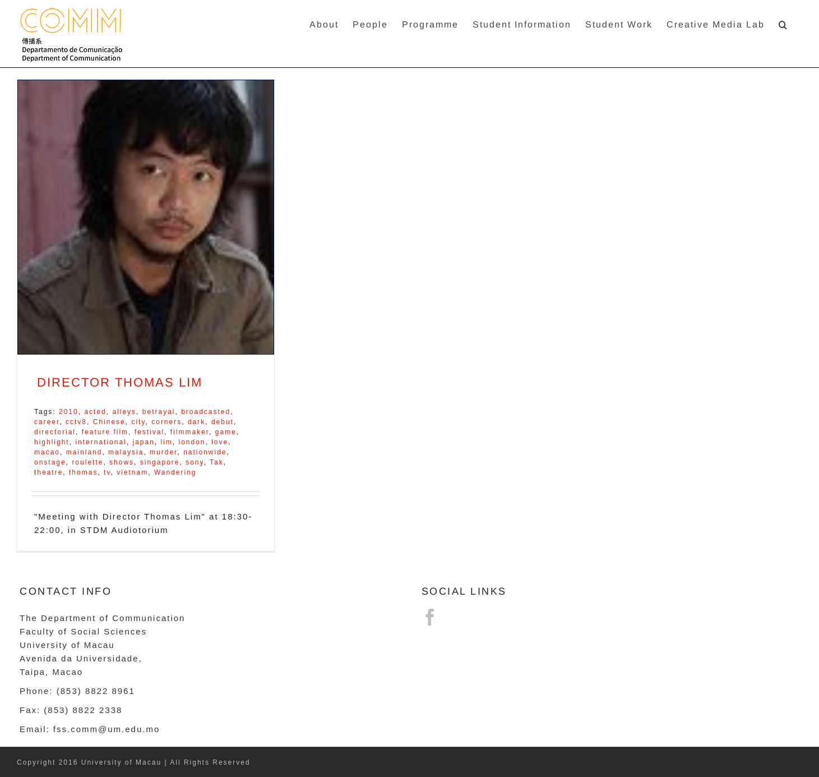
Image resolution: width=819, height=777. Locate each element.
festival (149, 432)
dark (196, 422)
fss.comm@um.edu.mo (106, 729)
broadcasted (205, 412)
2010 (68, 412)
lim (166, 442)
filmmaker (189, 432)
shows (121, 462)
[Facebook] (430, 617)
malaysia (126, 452)
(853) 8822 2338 (83, 710)
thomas (83, 472)
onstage (50, 462)
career (46, 422)
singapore (160, 462)
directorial (55, 432)
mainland (84, 452)
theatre (48, 472)
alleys (124, 412)
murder (163, 452)
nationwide (204, 452)
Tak (217, 462)
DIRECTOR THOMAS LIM (119, 382)
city (138, 422)
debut (222, 422)
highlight (52, 442)
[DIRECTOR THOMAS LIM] (145, 217)
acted (95, 412)
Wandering (175, 472)
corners (166, 422)
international (100, 442)
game (226, 432)
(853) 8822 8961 (96, 691)
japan (143, 442)
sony (194, 462)
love (219, 442)
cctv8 (76, 422)
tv (107, 472)
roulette (87, 462)
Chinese (109, 422)
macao (47, 452)
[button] (783, 24)
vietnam (132, 472)
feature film (105, 432)
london (191, 442)
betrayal (158, 412)
